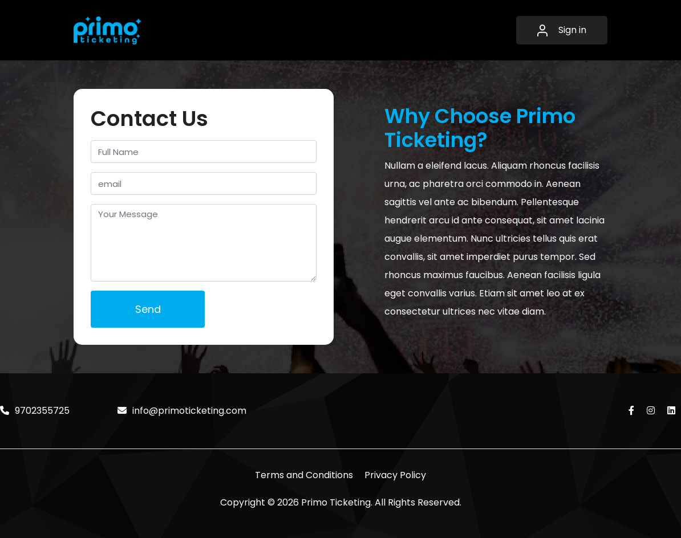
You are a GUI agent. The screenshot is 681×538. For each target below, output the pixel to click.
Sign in (562, 29)
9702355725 (35, 410)
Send (148, 309)
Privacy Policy (395, 475)
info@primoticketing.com (181, 410)
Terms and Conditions (304, 475)
